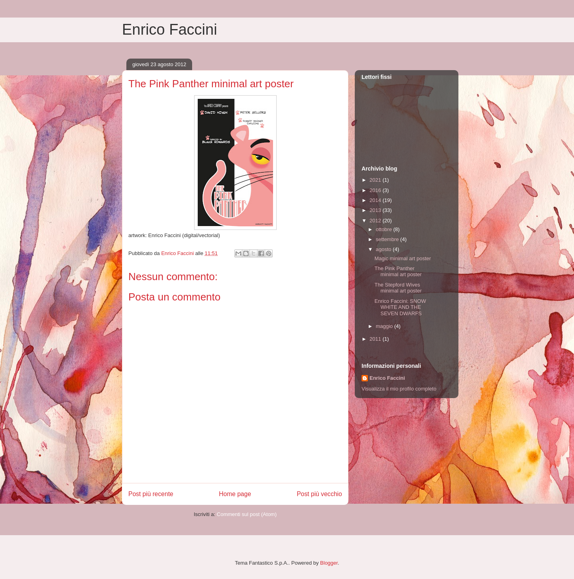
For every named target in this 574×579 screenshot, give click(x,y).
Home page (235, 494)
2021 (376, 180)
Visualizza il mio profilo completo (399, 389)
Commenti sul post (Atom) (247, 514)
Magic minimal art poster (402, 258)
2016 (376, 190)
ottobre (384, 229)
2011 (376, 339)
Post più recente (150, 494)
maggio (385, 326)
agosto (384, 249)
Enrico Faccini (169, 29)
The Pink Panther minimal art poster (397, 271)
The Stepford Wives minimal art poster (397, 288)
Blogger (329, 563)
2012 (376, 221)
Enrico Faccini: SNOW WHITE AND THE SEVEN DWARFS (400, 307)
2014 (376, 200)
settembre (388, 239)
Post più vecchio (319, 494)
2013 (376, 210)
